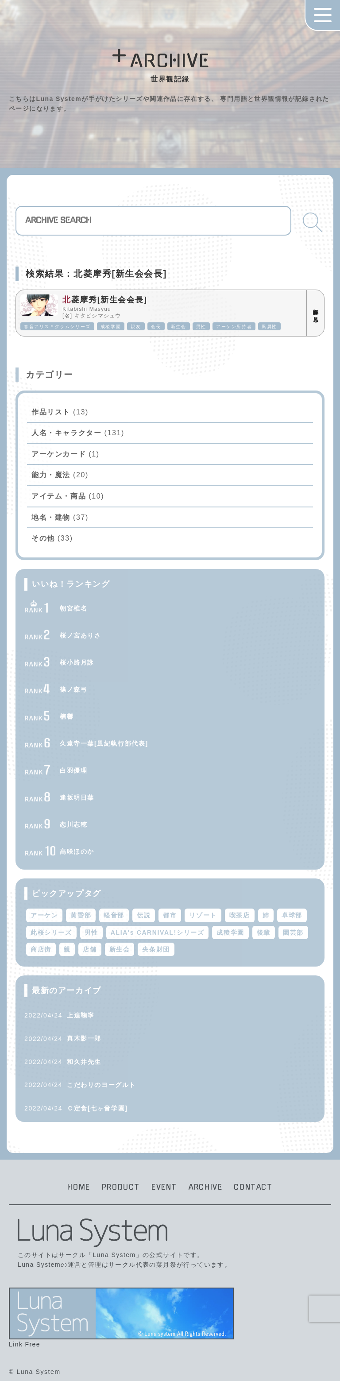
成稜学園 (110, 326)
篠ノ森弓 (73, 689)
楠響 (66, 716)
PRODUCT (121, 1187)
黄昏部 (80, 915)
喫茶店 (239, 915)
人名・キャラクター (66, 433)
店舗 (90, 949)
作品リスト (50, 412)
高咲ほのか (77, 851)
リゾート (202, 915)
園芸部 (293, 932)
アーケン (44, 915)
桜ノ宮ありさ (80, 635)
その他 (43, 538)
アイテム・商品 (58, 496)
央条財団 (156, 949)
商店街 (41, 949)
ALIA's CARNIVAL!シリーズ (158, 932)
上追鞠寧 (80, 1015)
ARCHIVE (205, 1187)
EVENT (164, 1187)
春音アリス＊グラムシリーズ (57, 326)
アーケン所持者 (234, 326)
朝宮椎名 (73, 608)
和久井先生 (84, 1061)
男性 (201, 326)
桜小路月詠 (77, 662)
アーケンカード (58, 454)
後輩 (263, 932)
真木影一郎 (84, 1038)
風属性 (269, 326)
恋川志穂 (73, 824)
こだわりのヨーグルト (101, 1084)
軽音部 (114, 915)
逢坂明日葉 (77, 797)
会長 (156, 326)
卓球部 (292, 915)
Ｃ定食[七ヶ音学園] (97, 1108)
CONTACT (253, 1187)
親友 (136, 326)
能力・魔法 (50, 475)
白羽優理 (73, 770)
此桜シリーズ (51, 932)
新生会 (178, 326)
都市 (170, 915)
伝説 (144, 915)
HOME (78, 1187)
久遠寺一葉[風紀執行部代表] (104, 743)
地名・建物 (50, 517)
